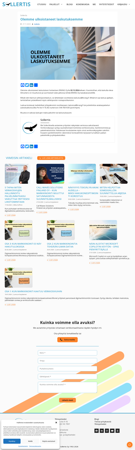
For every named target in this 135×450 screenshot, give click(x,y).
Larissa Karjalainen (51, 202)
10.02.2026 (103, 196)
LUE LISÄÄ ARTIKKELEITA (52, 158)
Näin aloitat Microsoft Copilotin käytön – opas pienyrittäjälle (104, 246)
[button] (56, 422)
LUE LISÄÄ (11, 215)
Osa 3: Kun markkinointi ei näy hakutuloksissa (23, 245)
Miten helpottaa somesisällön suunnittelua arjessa (113, 190)
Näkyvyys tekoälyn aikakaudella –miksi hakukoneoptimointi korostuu (83, 192)
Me (94, 4)
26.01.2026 (50, 250)
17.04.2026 (8, 205)
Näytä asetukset (48, 441)
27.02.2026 (40, 202)
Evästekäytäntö (23, 446)
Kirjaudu (125, 4)
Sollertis (23, 15)
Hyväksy (12, 441)
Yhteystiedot (106, 4)
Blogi (70, 4)
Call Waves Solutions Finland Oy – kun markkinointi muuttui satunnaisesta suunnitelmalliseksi (50, 193)
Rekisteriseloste (61, 430)
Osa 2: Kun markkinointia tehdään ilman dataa (62, 245)
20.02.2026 (71, 199)
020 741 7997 (64, 424)
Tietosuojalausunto (35, 446)
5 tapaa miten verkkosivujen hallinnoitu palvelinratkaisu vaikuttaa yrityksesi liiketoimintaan (17, 194)
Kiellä (30, 441)
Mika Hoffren (18, 205)
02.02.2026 (8, 250)
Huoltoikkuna (60, 432)
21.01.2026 (92, 253)
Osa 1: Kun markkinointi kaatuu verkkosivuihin (33, 291)
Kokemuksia (82, 4)
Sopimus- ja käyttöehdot (65, 435)
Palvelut (57, 4)
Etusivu (41, 4)
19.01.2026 (8, 294)
